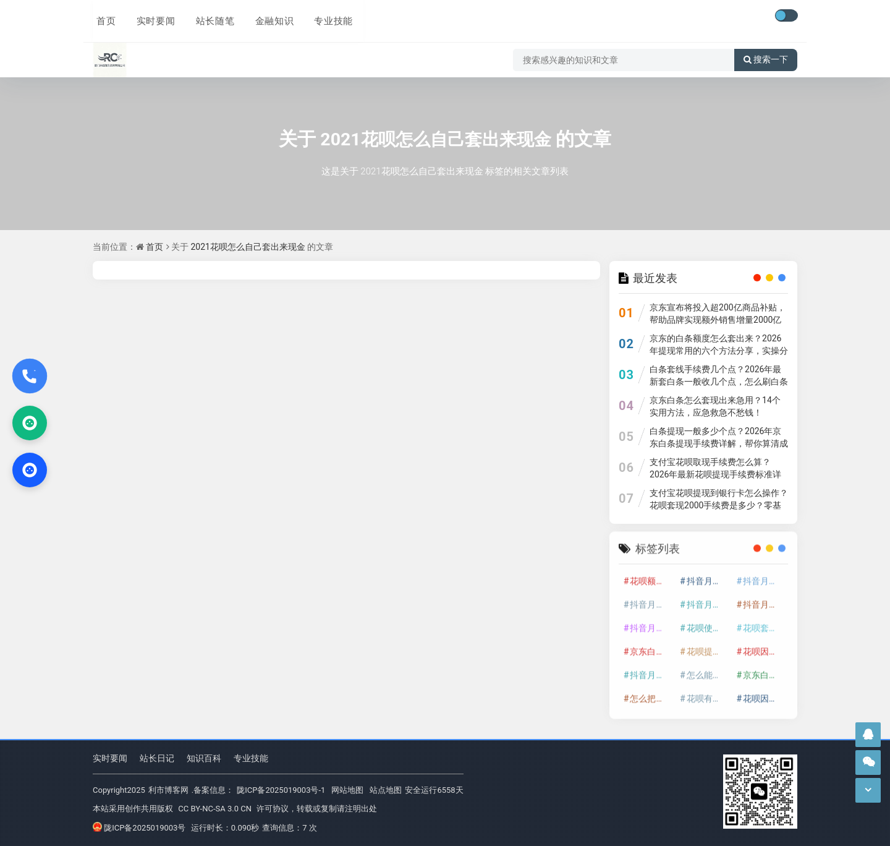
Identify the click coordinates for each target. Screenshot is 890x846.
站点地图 (386, 790)
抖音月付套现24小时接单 (708, 576)
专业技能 (325, 16)
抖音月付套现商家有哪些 (708, 599)
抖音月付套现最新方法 (651, 623)
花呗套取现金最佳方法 (764, 623)
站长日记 (157, 759)
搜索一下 (766, 52)
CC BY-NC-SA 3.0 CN (215, 808)
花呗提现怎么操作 (708, 646)
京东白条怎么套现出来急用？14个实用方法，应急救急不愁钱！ (715, 406)
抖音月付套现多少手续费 (651, 599)
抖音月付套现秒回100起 (651, 670)
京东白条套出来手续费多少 (764, 670)
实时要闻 (151, 16)
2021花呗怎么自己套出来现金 (436, 139)
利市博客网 (168, 790)
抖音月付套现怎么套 (764, 576)
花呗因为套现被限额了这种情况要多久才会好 (764, 646)
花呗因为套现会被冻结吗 (764, 693)
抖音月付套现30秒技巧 (764, 599)
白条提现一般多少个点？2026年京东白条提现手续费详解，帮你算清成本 (719, 443)
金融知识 (267, 16)
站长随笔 (209, 16)
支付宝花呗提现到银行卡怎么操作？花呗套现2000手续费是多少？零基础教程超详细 (719, 505)
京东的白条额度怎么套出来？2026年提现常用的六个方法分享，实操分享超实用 (719, 350)
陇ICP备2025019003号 (139, 827)
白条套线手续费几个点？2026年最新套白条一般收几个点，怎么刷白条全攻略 (719, 381)
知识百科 (204, 759)
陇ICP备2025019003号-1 (281, 790)
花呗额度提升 (651, 576)
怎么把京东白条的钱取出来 (651, 693)
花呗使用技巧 (708, 623)
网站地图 (347, 790)
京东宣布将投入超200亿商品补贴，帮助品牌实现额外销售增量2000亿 (718, 313)
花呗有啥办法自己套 (708, 693)
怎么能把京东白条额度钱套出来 (708, 670)
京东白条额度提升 (651, 646)
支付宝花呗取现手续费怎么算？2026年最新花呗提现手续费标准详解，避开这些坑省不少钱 (715, 474)
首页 (102, 16)
